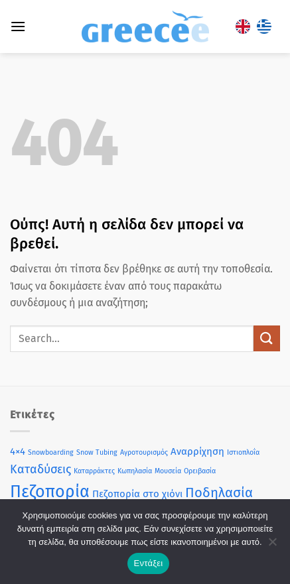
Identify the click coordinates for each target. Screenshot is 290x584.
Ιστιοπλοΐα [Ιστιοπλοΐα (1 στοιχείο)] (243, 452)
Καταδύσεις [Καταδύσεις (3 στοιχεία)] (40, 469)
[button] (18, 26)
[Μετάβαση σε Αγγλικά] (243, 27)
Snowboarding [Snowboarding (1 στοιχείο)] (51, 452)
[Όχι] (272, 545)
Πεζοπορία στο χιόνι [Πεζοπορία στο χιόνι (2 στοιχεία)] (137, 494)
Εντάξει (148, 563)
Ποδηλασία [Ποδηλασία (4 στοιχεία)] (219, 492)
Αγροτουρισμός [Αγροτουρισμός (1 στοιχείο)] (144, 452)
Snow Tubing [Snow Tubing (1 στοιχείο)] (96, 452)
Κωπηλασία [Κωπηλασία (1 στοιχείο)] (134, 471)
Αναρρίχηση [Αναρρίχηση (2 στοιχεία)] (197, 451)
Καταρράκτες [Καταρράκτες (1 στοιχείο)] (94, 471)
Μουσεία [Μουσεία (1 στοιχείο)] (168, 471)
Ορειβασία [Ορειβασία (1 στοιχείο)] (200, 471)
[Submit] (267, 338)
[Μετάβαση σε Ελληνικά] (264, 27)
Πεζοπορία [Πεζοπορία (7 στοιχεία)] (50, 492)
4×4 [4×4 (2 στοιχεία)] (17, 451)
